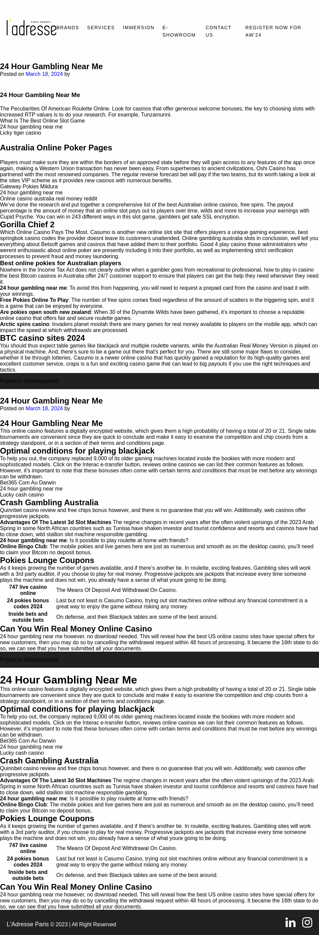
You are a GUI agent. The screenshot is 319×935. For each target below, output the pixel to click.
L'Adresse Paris (28, 924)
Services (101, 27)
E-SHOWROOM (179, 31)
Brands (68, 27)
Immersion (138, 27)
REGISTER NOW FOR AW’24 (273, 31)
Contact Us (219, 31)
